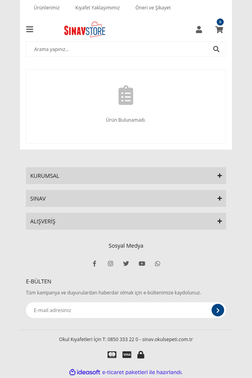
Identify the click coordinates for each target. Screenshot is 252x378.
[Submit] (218, 310)
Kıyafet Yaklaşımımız (97, 7)
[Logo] (84, 29)
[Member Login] (199, 29)
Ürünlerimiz (47, 7)
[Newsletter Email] (126, 310)
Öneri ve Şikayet (153, 7)
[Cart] (219, 29)
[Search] (126, 49)
